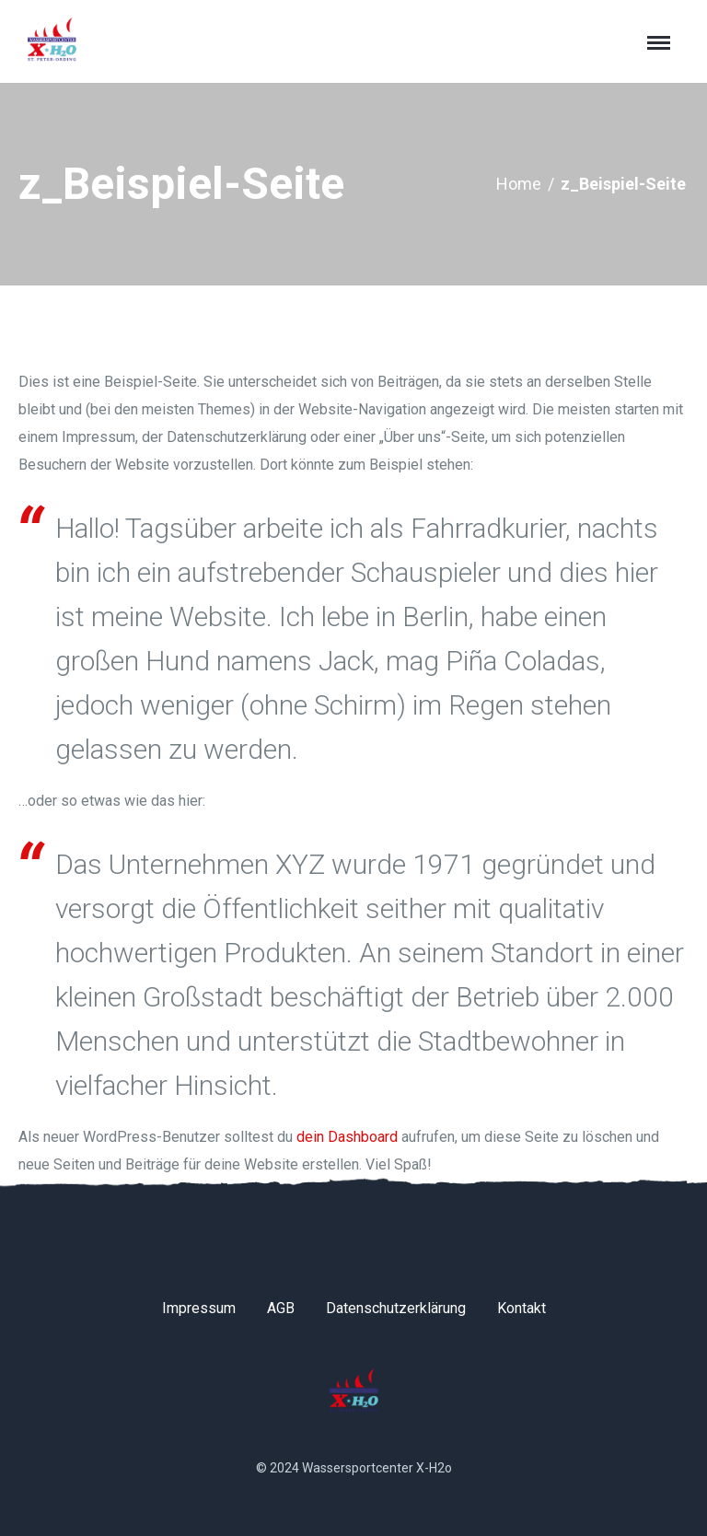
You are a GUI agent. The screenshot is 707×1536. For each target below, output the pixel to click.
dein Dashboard (347, 1137)
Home (518, 183)
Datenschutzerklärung (396, 1308)
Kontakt (521, 1308)
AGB (281, 1308)
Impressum (199, 1308)
